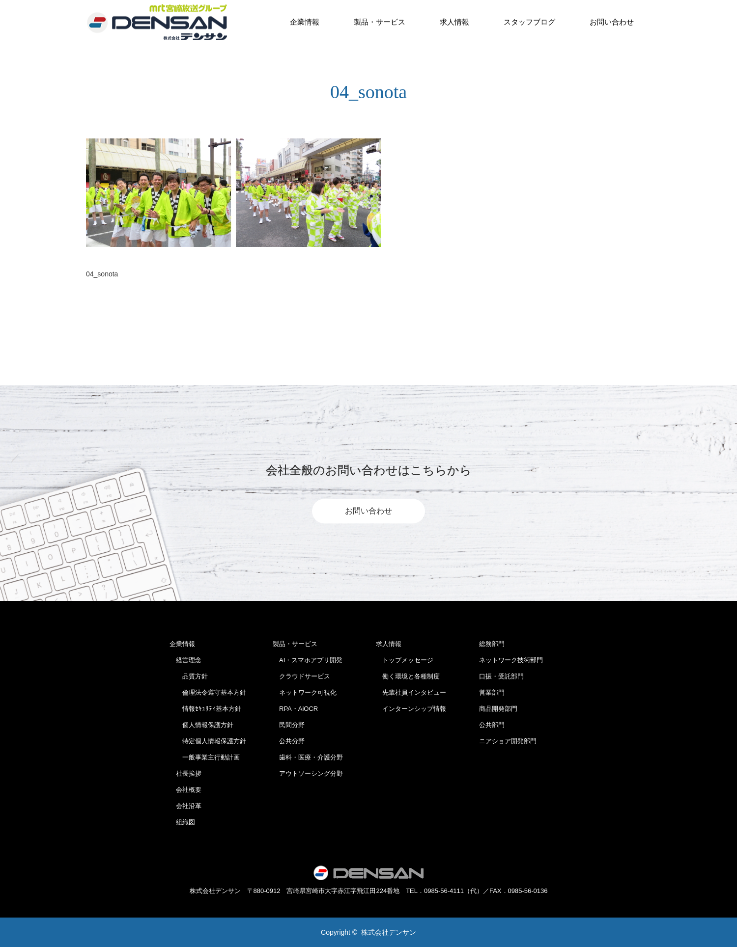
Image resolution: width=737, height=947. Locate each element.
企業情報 (304, 22)
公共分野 (289, 741)
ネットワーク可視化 (305, 692)
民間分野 (289, 725)
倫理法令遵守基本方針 (208, 692)
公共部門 (492, 725)
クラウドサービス (301, 676)
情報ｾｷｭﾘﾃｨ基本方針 (205, 708)
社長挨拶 (185, 773)
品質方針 (189, 676)
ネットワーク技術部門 (511, 660)
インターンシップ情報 (411, 708)
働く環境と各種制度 (408, 676)
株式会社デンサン (388, 932)
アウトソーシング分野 (308, 773)
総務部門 (492, 644)
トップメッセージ (404, 660)
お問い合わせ (612, 22)
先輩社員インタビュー (411, 692)
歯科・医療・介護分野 (308, 757)
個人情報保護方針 (201, 725)
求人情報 (454, 22)
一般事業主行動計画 (205, 757)
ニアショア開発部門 (508, 741)
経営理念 (185, 660)
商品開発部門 (498, 708)
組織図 (182, 822)
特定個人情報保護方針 (208, 741)
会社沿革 (185, 806)
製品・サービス (379, 22)
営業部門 (492, 692)
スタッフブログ (529, 22)
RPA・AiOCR (295, 708)
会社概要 (185, 789)
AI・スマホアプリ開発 (307, 660)
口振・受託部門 (501, 676)
